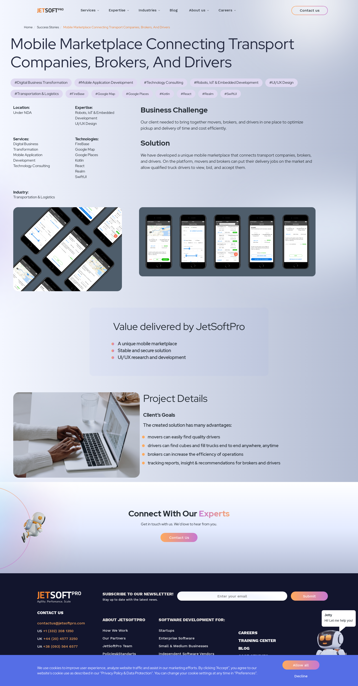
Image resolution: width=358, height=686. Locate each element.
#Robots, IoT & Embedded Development (226, 82)
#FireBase (77, 94)
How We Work (115, 630)
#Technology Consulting (163, 82)
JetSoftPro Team (117, 646)
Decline (301, 676)
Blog (174, 10)
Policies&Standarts (119, 654)
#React (186, 94)
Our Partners (114, 638)
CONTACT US (50, 612)
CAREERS (248, 632)
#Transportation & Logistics (37, 93)
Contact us (309, 10)
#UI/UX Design (281, 82)
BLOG (244, 648)
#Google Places (137, 94)
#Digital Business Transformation (41, 82)
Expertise (117, 10)
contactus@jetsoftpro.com (61, 623)
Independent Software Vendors (186, 654)
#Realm (207, 94)
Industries (147, 10)
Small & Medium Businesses (183, 646)
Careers (225, 10)
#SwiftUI (230, 94)
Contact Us (179, 537)
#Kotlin (165, 94)
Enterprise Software (177, 638)
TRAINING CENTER (257, 640)
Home (28, 27)
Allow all (301, 665)
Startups (166, 630)
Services (88, 10)
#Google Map (105, 94)
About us (197, 10)
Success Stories (48, 27)
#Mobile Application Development (106, 82)
